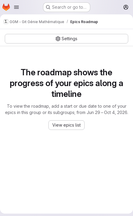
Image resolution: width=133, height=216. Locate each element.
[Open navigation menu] (16, 7)
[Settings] (66, 39)
